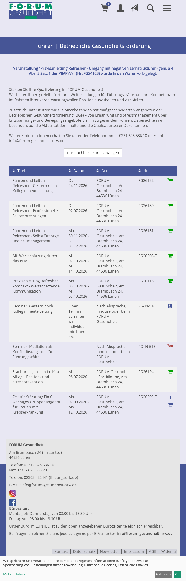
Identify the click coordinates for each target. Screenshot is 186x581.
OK (177, 574)
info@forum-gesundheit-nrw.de (49, 484)
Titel (19, 170)
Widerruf (169, 550)
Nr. (143, 170)
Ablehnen (163, 574)
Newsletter (109, 550)
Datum (77, 170)
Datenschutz (84, 550)
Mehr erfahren (14, 574)
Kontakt (61, 550)
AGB (152, 550)
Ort (101, 170)
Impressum (134, 550)
